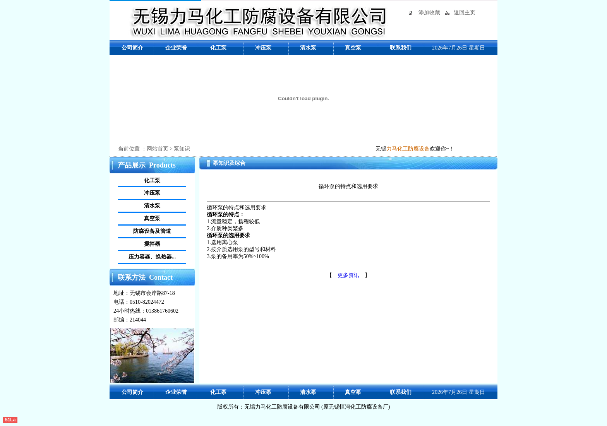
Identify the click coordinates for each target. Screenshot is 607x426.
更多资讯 (348, 275)
